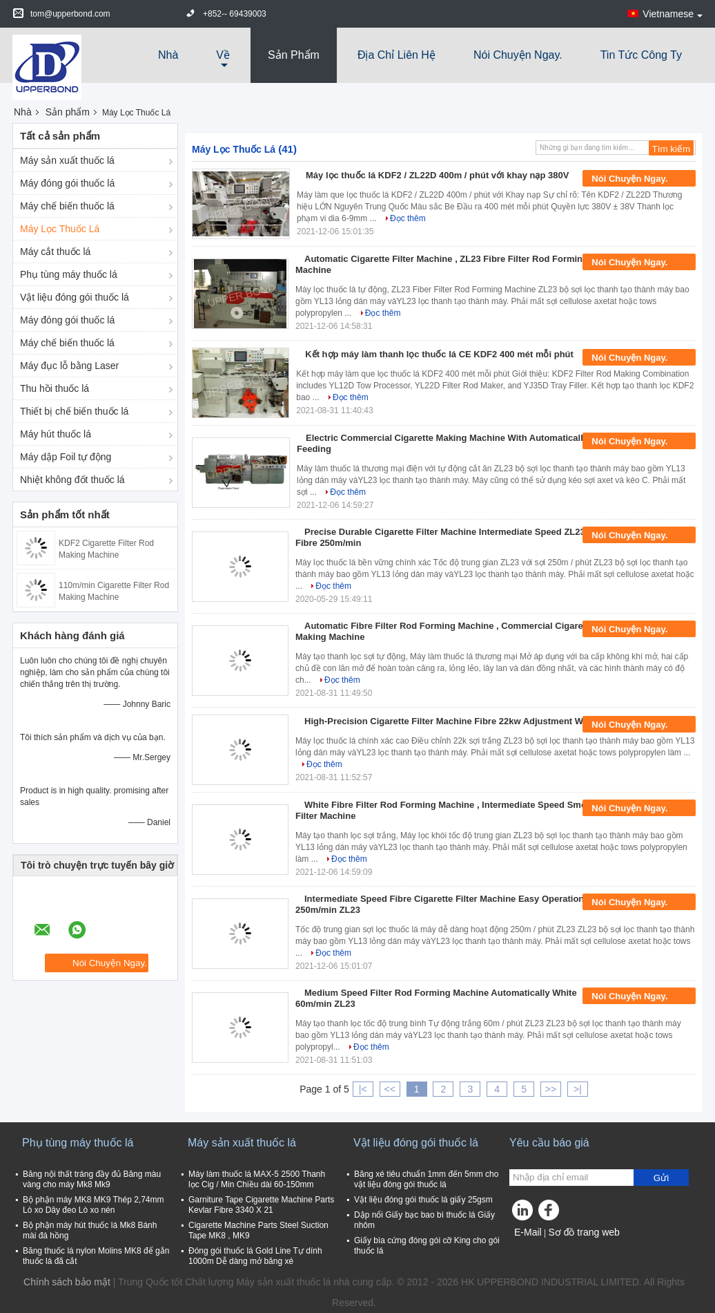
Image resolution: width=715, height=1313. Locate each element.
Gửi (661, 1178)
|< (363, 1089)
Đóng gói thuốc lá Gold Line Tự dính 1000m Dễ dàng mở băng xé (255, 1256)
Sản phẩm (294, 55)
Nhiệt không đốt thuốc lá (72, 479)
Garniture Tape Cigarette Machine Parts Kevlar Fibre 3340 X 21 (261, 1205)
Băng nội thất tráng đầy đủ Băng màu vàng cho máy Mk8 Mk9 (92, 1179)
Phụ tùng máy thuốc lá (68, 274)
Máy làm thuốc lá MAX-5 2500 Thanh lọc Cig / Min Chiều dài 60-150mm (256, 1179)
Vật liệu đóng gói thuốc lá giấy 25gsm (423, 1200)
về (223, 55)
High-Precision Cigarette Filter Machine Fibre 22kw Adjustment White (451, 721)
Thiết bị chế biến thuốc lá (74, 411)
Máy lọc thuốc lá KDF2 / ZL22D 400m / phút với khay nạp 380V (437, 175)
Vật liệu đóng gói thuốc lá (74, 297)
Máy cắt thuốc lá (55, 251)
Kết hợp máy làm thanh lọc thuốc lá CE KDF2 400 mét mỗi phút (439, 354)
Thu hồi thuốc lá (54, 388)
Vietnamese (673, 13)
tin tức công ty (641, 55)
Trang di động (543, 1249)
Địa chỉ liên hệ (396, 55)
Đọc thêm (408, 218)
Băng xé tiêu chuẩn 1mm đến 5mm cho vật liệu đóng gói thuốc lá (426, 1179)
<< (389, 1089)
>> (550, 1089)
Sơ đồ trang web (583, 1232)
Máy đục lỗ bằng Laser (69, 365)
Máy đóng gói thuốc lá (67, 183)
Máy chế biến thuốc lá (67, 205)
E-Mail (528, 1232)
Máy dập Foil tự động (65, 456)
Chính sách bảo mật (66, 1281)
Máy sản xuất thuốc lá (67, 160)
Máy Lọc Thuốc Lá (59, 228)
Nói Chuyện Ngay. (517, 55)
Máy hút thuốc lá (55, 434)
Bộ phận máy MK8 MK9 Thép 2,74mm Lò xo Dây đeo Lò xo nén (93, 1205)
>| (578, 1089)
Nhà (168, 55)
